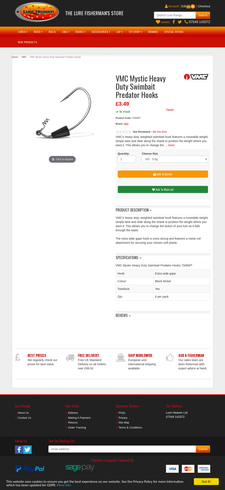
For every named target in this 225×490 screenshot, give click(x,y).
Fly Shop (135, 31)
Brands (153, 31)
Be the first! (160, 131)
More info (64, 485)
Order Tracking (77, 427)
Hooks (80, 31)
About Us (23, 412)
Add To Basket (162, 174)
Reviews (123, 315)
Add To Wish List (163, 189)
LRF (120, 31)
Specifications (128, 257)
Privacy (122, 417)
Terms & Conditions (130, 427)
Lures (23, 31)
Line (65, 31)
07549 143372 (197, 22)
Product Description (134, 210)
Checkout (204, 6)
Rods (38, 31)
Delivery (73, 412)
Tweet (170, 109)
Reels (52, 31)
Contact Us (24, 417)
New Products (27, 42)
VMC (23, 57)
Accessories (101, 31)
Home (15, 57)
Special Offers (174, 31)
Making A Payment (79, 417)
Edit (184, 6)
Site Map (123, 422)
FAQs (121, 412)
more (171, 145)
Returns (73, 422)
